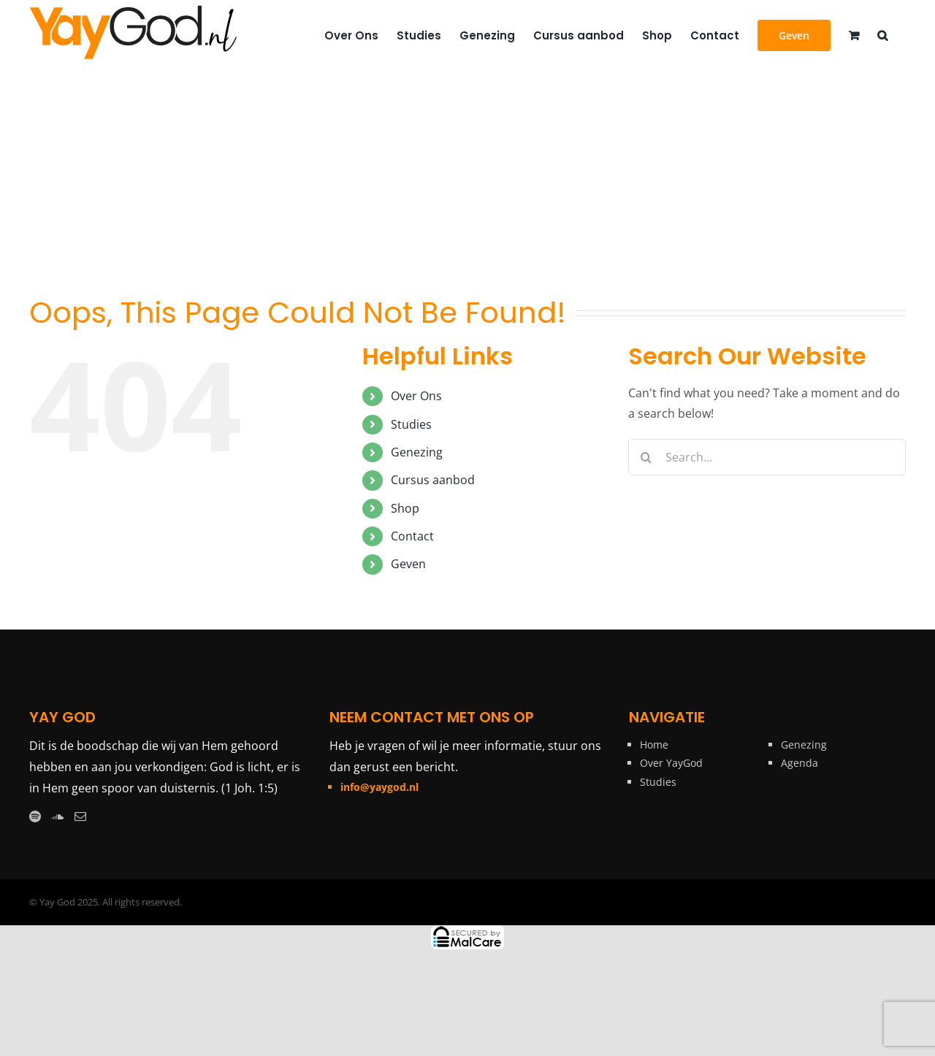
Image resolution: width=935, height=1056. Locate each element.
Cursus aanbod (433, 480)
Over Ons (416, 396)
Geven (408, 564)
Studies (411, 424)
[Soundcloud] (58, 816)
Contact (412, 536)
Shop (405, 508)
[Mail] (80, 816)
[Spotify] (35, 816)
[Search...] (767, 457)
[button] (882, 34)
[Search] (646, 457)
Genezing (417, 452)
